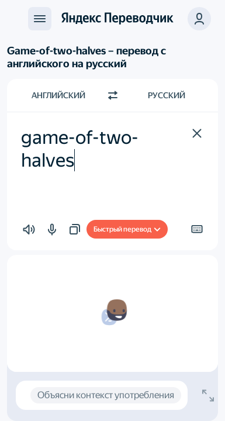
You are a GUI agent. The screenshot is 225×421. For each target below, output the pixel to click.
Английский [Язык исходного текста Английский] (58, 95)
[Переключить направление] (112, 95)
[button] (199, 18)
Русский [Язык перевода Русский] (166, 95)
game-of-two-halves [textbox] (80, 148)
